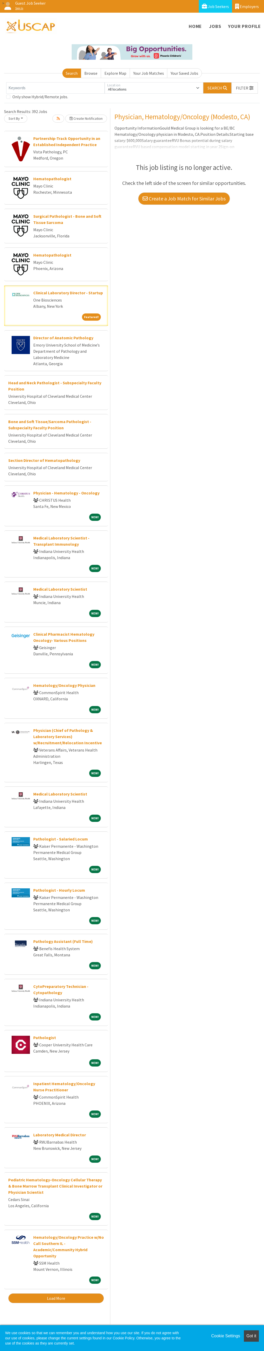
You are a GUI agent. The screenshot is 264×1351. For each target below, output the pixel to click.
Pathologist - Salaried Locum (60, 839)
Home (195, 26)
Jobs (215, 26)
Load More (56, 1298)
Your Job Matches (148, 73)
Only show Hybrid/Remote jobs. (40, 96)
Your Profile (244, 26)
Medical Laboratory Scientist (60, 589)
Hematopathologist (52, 178)
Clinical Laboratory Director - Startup (68, 292)
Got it (251, 1336)
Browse (90, 73)
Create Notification (86, 118)
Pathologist (44, 1037)
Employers (247, 6)
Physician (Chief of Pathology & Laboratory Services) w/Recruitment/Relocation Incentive (67, 736)
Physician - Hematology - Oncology (66, 493)
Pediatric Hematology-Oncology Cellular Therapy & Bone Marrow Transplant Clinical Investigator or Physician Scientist (55, 1186)
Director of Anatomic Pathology (63, 337)
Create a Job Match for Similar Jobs (184, 198)
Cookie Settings (225, 1336)
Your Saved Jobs (184, 73)
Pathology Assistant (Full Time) (63, 941)
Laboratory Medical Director (59, 1134)
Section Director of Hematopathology (44, 460)
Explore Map (115, 73)
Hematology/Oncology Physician (64, 685)
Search (72, 73)
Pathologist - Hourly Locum (59, 890)
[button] (245, 88)
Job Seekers (215, 6)
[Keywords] (55, 88)
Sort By (14, 118)
